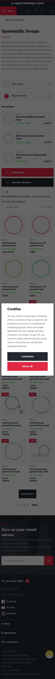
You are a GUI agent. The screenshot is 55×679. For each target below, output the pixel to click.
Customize (27, 356)
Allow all (27, 366)
